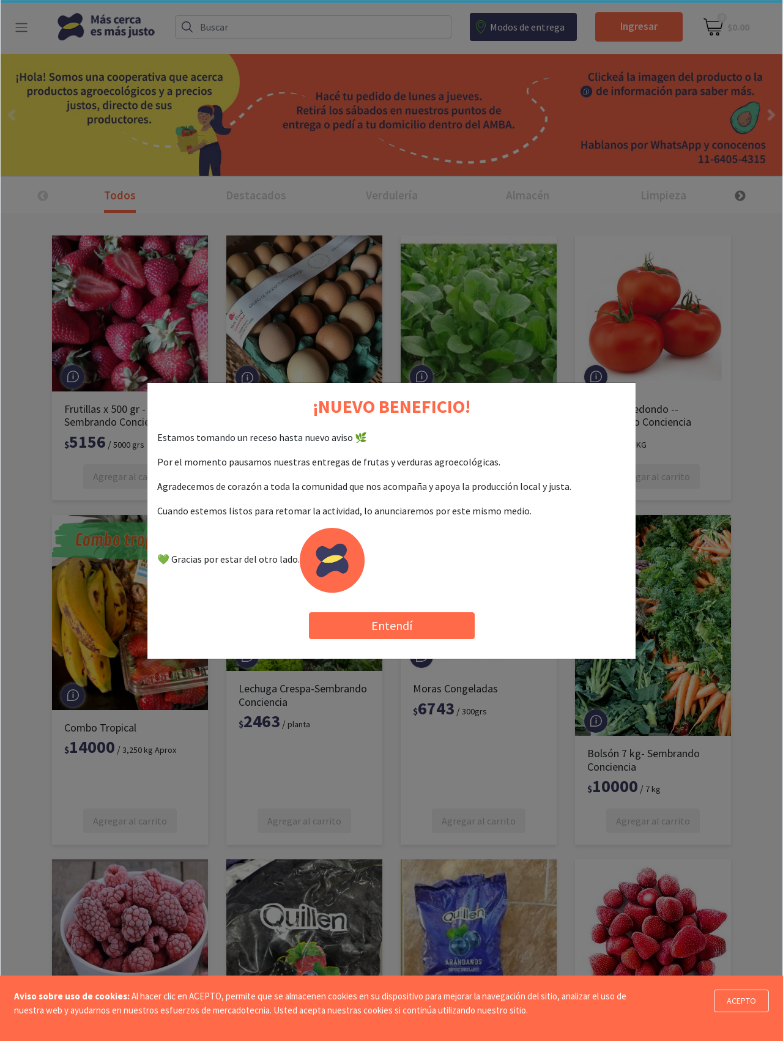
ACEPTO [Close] (741, 1000)
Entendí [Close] (391, 625)
